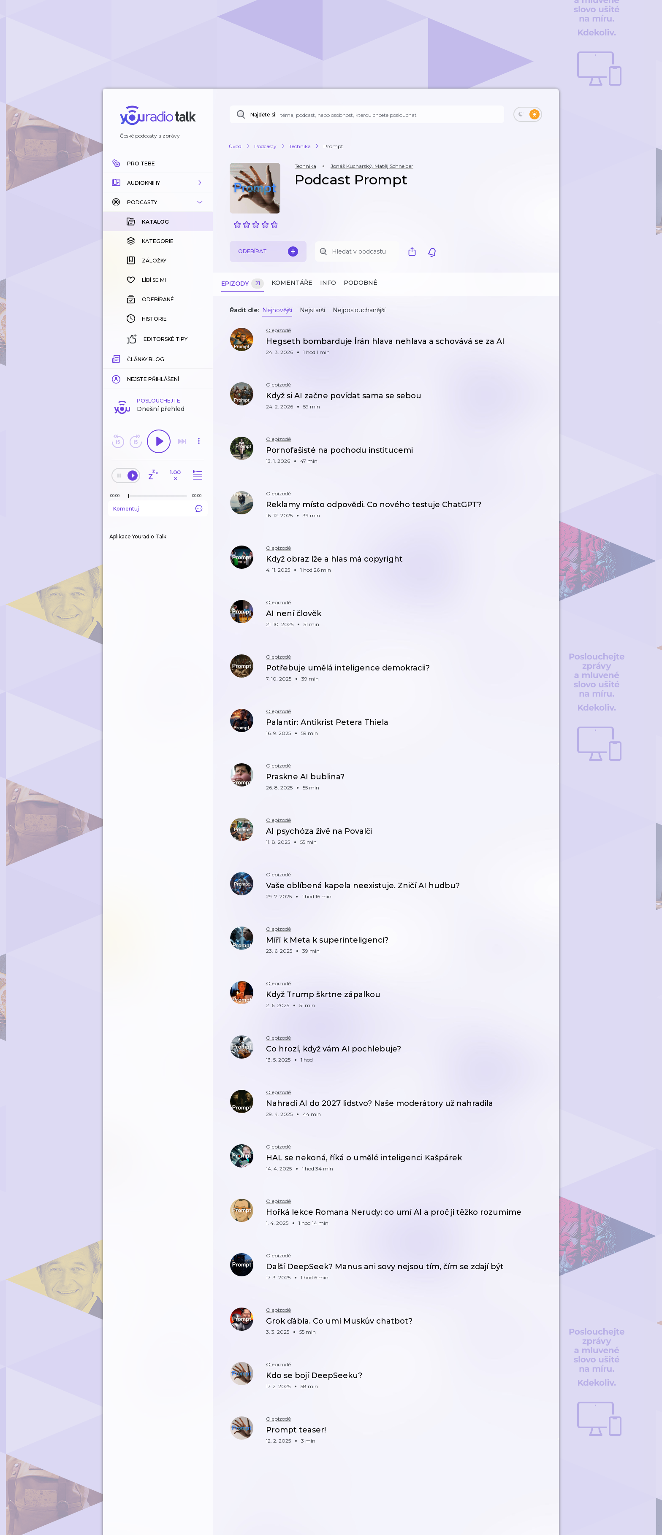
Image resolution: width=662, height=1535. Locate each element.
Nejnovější (277, 310)
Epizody (242, 284)
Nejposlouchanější (359, 310)
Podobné (360, 282)
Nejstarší (312, 310)
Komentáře (291, 282)
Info (328, 282)
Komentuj (158, 508)
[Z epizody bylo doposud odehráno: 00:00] (117, 495)
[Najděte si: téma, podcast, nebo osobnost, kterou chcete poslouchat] (367, 114)
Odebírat (268, 251)
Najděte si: (263, 114)
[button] (158, 182)
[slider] (129, 496)
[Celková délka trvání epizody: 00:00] (199, 495)
